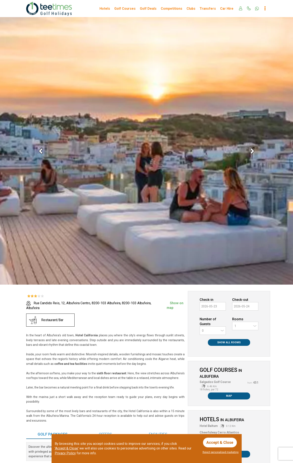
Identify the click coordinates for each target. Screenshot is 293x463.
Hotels (104, 9)
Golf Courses (125, 9)
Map (229, 395)
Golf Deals (148, 9)
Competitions (171, 9)
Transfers (208, 9)
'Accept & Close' (67, 448)
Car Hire (226, 9)
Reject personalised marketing (220, 452)
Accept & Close (220, 442)
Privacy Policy (65, 453)
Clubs (191, 9)
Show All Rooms (229, 342)
